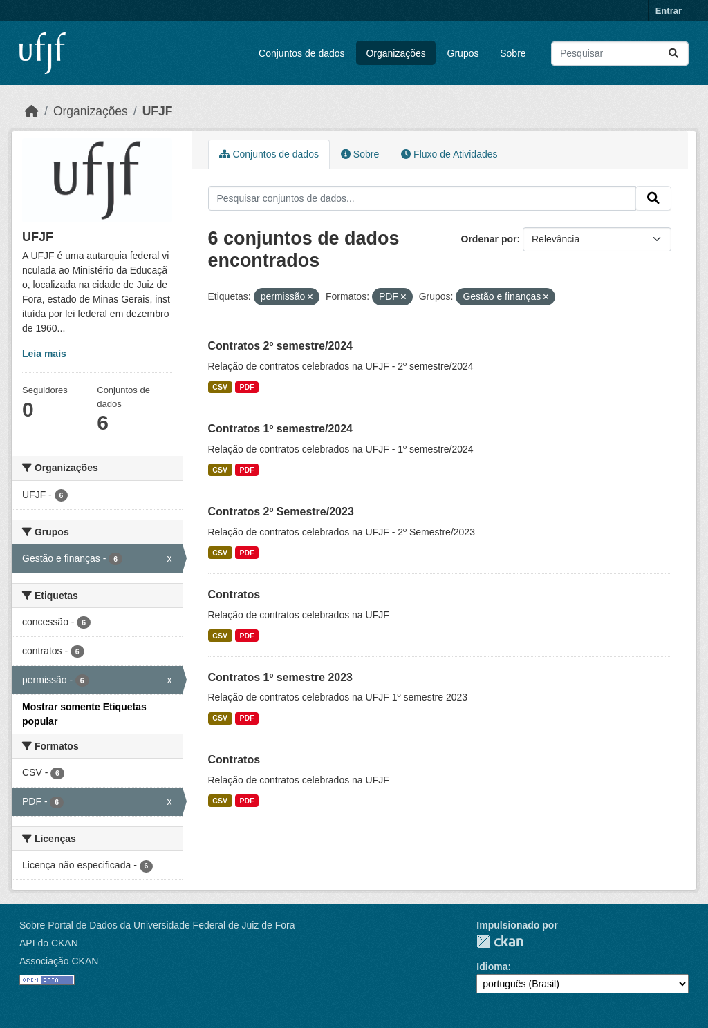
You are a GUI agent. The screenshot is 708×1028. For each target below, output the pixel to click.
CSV (219, 387)
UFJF (157, 111)
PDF (246, 387)
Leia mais (44, 353)
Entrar (668, 11)
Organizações (395, 53)
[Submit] (673, 53)
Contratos (234, 594)
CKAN (499, 941)
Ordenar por (489, 239)
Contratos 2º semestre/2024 (280, 346)
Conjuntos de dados (302, 53)
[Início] (32, 111)
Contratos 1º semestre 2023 (280, 677)
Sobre (512, 53)
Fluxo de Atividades (449, 154)
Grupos (463, 53)
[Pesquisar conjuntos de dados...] (620, 53)
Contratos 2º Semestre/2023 (281, 511)
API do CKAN (48, 943)
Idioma (491, 966)
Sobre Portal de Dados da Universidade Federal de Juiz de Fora (157, 925)
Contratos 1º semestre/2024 (280, 429)
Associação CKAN (58, 961)
